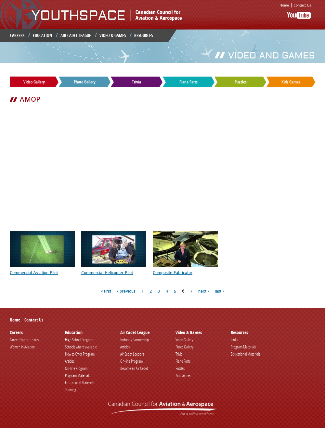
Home (284, 5)
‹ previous (126, 291)
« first (106, 291)
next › (203, 291)
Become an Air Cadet (134, 368)
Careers (17, 35)
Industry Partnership (134, 340)
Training (70, 390)
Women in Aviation (22, 347)
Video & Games (112, 35)
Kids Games (290, 82)
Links (234, 340)
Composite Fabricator (172, 272)
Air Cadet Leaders (132, 354)
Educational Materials (79, 382)
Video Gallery (34, 82)
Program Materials (77, 375)
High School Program (79, 340)
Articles (69, 361)
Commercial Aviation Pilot (34, 272)
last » (219, 291)
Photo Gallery (85, 82)
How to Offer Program (80, 354)
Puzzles (241, 82)
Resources (143, 35)
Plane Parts (188, 82)
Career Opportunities (24, 340)
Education (42, 35)
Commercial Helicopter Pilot (107, 272)
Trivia (136, 82)
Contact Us (302, 5)
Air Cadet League (75, 35)
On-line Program (76, 368)
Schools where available (81, 347)
